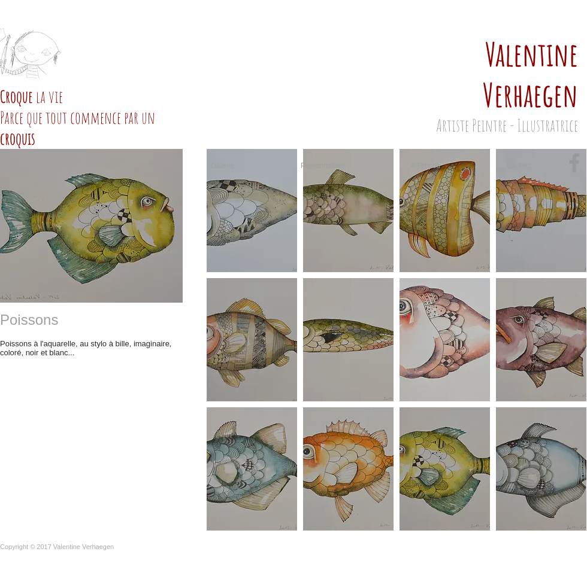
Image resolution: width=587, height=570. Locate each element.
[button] (252, 210)
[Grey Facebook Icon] (574, 162)
